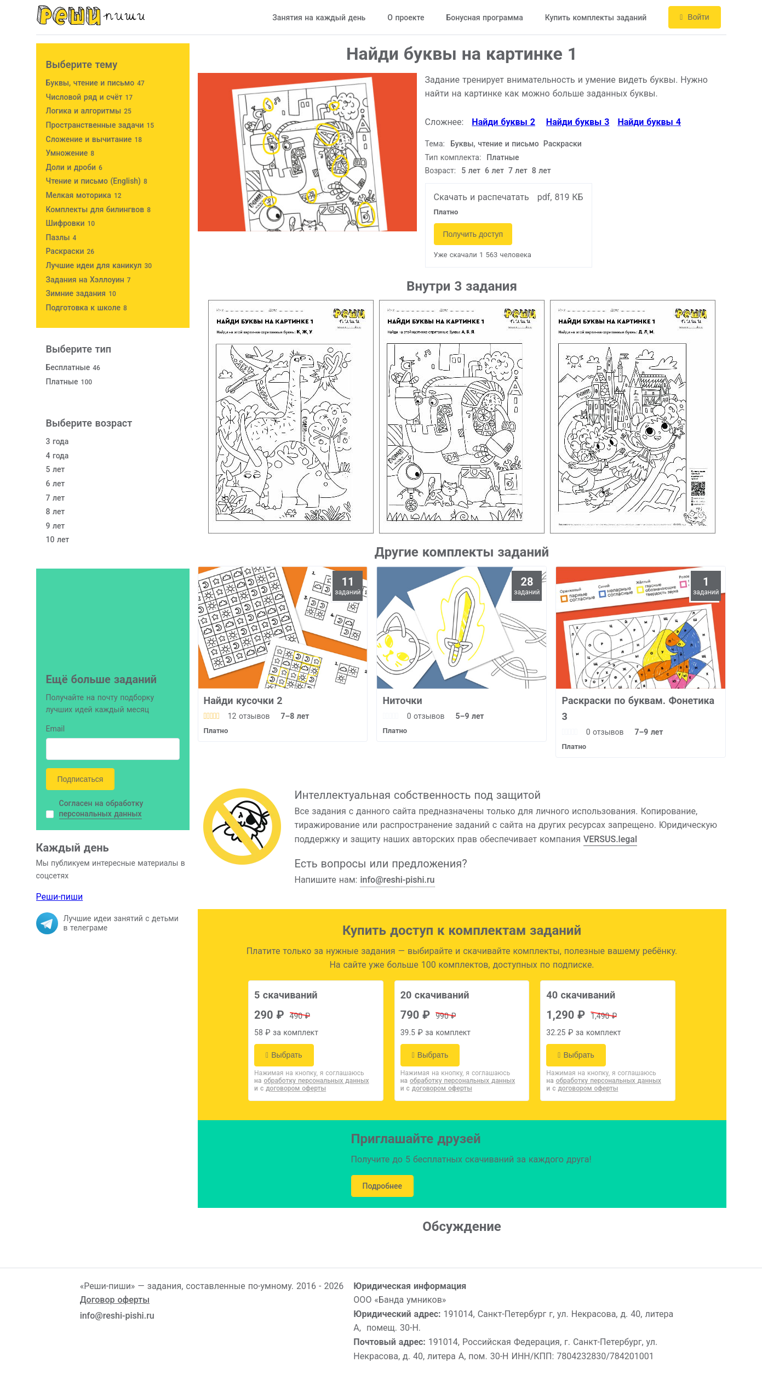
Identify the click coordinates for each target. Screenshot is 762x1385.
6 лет (494, 170)
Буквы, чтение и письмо (494, 143)
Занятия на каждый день (318, 17)
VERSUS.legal (610, 839)
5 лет (470, 170)
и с (290, 1088)
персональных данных (100, 813)
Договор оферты (115, 1300)
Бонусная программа (484, 17)
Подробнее (383, 1186)
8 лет (541, 170)
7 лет (518, 170)
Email (55, 729)
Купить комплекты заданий (596, 17)
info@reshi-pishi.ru (397, 880)
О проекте (405, 17)
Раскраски (562, 143)
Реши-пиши (59, 897)
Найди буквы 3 (578, 122)
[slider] (212, 716)
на (311, 1081)
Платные (502, 157)
